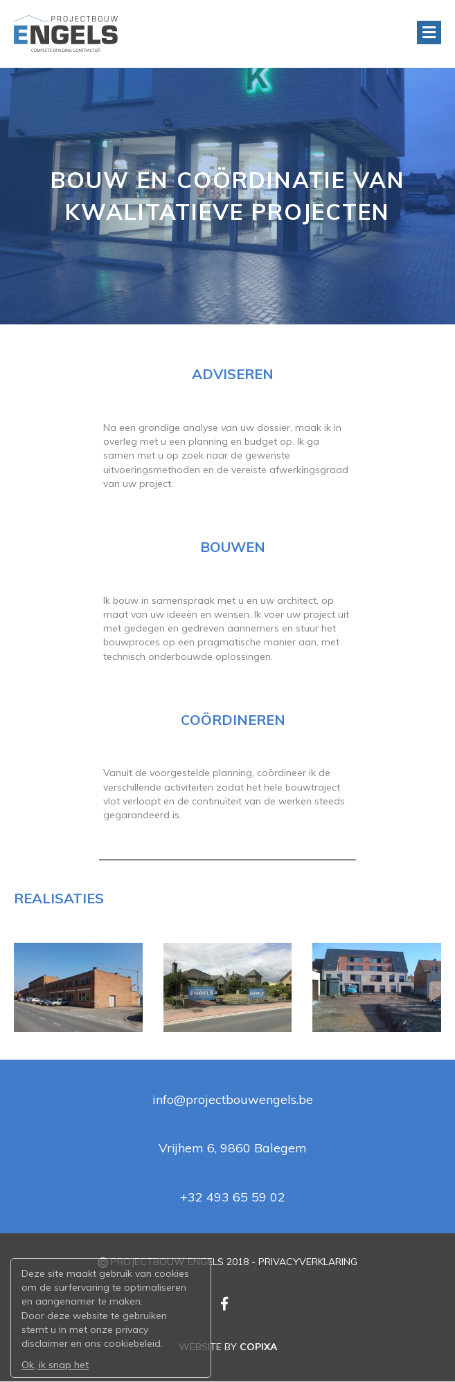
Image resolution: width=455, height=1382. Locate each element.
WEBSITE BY (228, 1346)
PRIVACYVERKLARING (307, 1261)
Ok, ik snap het (55, 1364)
